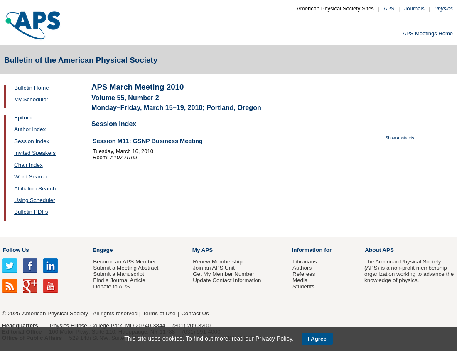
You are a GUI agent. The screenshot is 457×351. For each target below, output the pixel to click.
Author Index (30, 129)
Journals (414, 8)
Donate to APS (111, 286)
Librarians (304, 261)
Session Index (31, 141)
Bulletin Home (31, 88)
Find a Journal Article (119, 280)
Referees (303, 274)
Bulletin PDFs (31, 212)
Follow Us (15, 250)
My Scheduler (31, 99)
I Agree (317, 339)
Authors (302, 268)
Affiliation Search (35, 188)
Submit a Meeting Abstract (125, 268)
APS (388, 8)
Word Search (30, 176)
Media (300, 280)
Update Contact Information (227, 280)
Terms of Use (159, 313)
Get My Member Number (223, 274)
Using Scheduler (34, 200)
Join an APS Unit (214, 268)
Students (303, 286)
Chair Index (28, 165)
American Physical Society (55, 313)
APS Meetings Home (428, 33)
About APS (379, 250)
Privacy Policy (274, 338)
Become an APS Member (124, 261)
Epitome (24, 118)
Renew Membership (218, 261)
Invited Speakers (35, 153)
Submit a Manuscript (118, 274)
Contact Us (195, 313)
